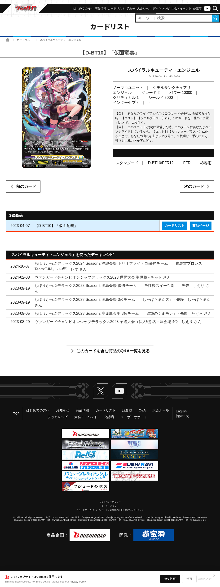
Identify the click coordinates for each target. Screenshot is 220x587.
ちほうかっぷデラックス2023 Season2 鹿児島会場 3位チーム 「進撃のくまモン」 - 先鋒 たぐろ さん (123, 313)
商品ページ (200, 225)
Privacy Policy (78, 581)
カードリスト (24, 39)
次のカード (194, 186)
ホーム (8, 40)
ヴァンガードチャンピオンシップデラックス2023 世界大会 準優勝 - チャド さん (103, 277)
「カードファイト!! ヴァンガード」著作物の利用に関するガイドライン (110, 510)
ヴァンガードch (207, 8)
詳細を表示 (204, 579)
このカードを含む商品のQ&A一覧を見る (113, 351)
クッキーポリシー (110, 506)
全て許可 (170, 579)
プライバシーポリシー (110, 502)
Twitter (100, 390)
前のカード (26, 186)
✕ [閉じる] (214, 576)
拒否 (189, 579)
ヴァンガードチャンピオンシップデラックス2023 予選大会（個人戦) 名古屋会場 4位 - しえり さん (118, 322)
